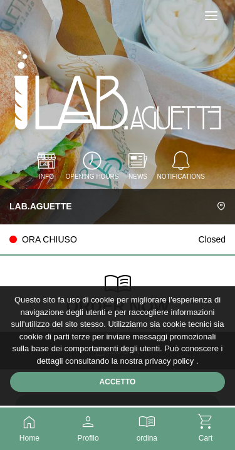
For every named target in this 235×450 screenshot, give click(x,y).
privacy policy (170, 361)
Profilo (88, 426)
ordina (147, 426)
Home (29, 426)
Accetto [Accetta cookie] (118, 382)
